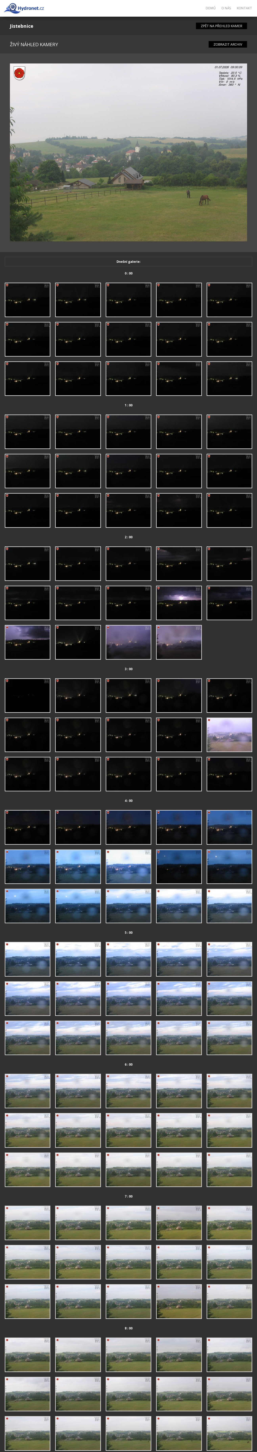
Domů (211, 8)
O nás (226, 8)
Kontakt (244, 8)
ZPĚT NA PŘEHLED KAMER (221, 26)
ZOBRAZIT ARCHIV (228, 44)
